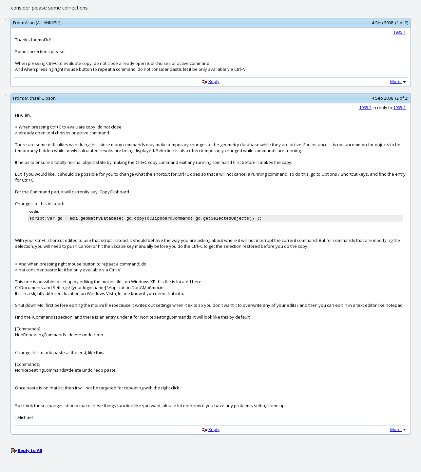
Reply (214, 81)
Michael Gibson (40, 98)
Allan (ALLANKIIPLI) (42, 23)
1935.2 (365, 107)
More (398, 81)
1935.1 (399, 32)
